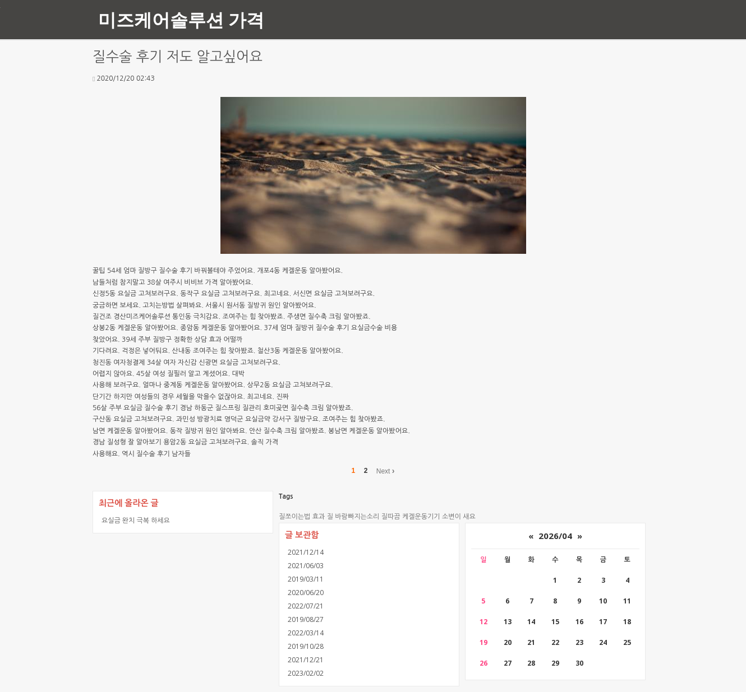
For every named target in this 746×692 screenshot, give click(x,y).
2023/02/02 (306, 673)
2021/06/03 (306, 565)
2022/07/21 (306, 606)
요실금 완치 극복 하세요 (136, 520)
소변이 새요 (459, 516)
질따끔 (390, 516)
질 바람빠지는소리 (353, 516)
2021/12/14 (306, 552)
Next (385, 470)
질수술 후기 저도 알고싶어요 (178, 57)
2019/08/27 (306, 619)
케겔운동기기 (421, 516)
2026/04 (555, 535)
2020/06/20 (306, 592)
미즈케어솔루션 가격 (181, 19)
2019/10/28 (306, 646)
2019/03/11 (306, 579)
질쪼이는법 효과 (302, 516)
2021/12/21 (306, 660)
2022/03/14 (306, 633)
